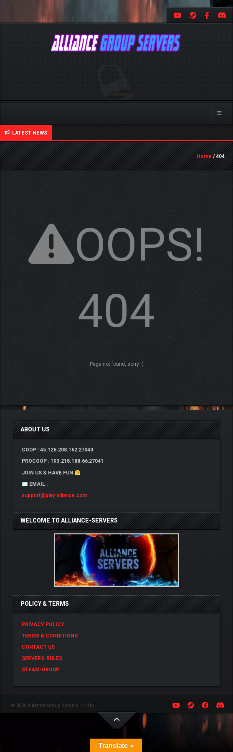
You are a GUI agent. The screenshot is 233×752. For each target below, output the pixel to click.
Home (204, 156)
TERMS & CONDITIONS (50, 636)
